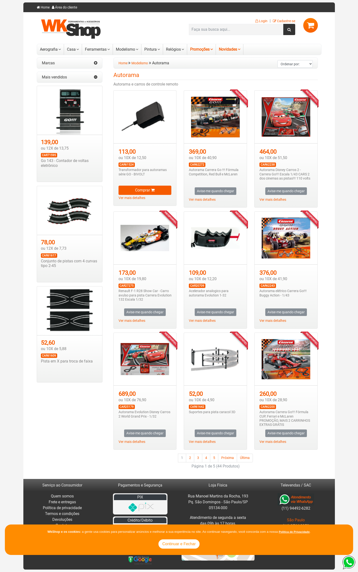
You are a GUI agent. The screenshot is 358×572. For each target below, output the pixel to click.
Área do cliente (64, 7)
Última (245, 458)
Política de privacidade (62, 507)
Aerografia (49, 49)
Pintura (150, 49)
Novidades (228, 49)
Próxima (227, 458)
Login (261, 21)
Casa (71, 49)
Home (43, 7)
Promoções (200, 49)
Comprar (145, 190)
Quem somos (62, 496)
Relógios (173, 49)
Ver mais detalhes (132, 198)
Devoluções (62, 519)
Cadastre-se (284, 21)
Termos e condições (62, 513)
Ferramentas (96, 49)
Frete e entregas (62, 502)
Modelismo (125, 49)
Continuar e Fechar (179, 544)
